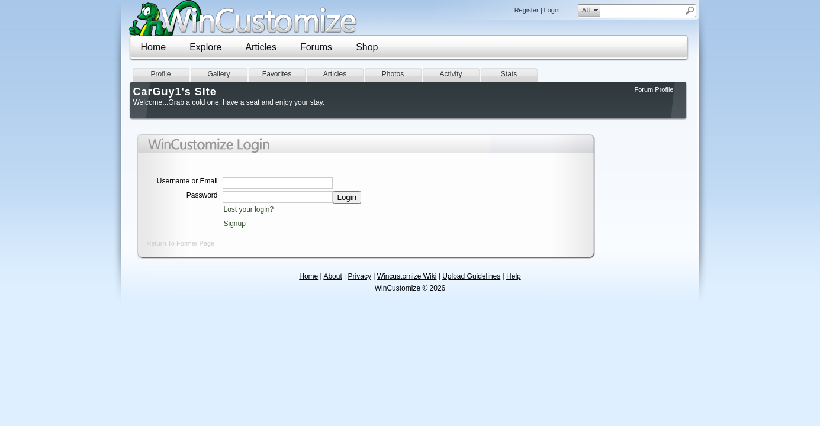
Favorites (276, 74)
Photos (393, 74)
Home (153, 47)
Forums (316, 47)
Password (202, 195)
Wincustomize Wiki (407, 276)
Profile (160, 74)
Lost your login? (249, 209)
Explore (205, 47)
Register (526, 10)
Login (552, 10)
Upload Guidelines (471, 276)
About (332, 276)
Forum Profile (653, 89)
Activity (450, 74)
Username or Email (187, 181)
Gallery (218, 74)
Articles (260, 47)
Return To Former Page (181, 243)
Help (513, 276)
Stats (509, 74)
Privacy (359, 276)
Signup (235, 224)
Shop (367, 47)
